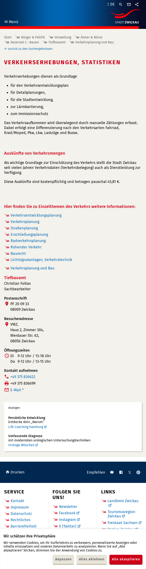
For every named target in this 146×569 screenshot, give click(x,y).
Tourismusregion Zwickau (121, 514)
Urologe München (21, 445)
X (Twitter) (67, 526)
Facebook (67, 513)
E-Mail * (17, 390)
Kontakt (17, 501)
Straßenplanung (24, 228)
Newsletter (68, 506)
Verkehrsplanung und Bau (94, 42)
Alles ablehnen (91, 559)
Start (8, 37)
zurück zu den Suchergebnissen (30, 49)
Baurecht (18, 253)
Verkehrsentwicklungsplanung (36, 215)
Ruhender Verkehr (26, 247)
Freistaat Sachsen (123, 522)
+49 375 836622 (22, 377)
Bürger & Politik (33, 37)
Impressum (20, 507)
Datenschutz (21, 513)
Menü (11, 22)
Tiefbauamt (57, 42)
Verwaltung (62, 37)
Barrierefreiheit (24, 526)
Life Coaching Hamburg (25, 427)
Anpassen (63, 559)
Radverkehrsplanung (28, 240)
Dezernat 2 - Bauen (25, 42)
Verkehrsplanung (25, 221)
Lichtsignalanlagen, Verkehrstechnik (41, 259)
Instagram (67, 519)
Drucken (15, 472)
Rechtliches (20, 520)
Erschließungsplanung (29, 234)
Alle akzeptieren (126, 559)
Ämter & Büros (91, 37)
